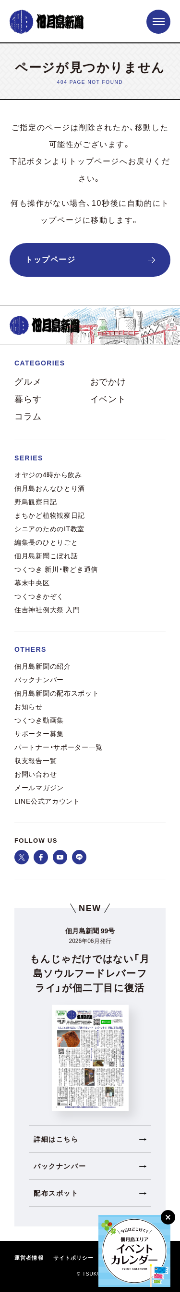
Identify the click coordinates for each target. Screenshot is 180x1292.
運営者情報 (29, 1258)
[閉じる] (168, 1217)
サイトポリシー (73, 1258)
